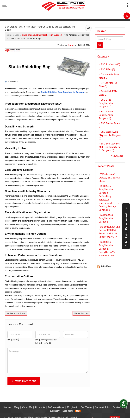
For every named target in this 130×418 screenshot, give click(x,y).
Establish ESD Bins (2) (108, 93)
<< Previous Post (16, 313)
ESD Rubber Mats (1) (109, 125)
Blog (17, 35)
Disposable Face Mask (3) (109, 76)
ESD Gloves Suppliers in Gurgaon (106, 218)
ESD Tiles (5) (107, 69)
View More (117, 155)
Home (9, 35)
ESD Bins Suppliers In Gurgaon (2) (106, 103)
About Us (27, 399)
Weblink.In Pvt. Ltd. (44, 413)
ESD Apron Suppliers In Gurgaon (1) (106, 115)
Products (40, 399)
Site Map (67, 403)
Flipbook (72, 399)
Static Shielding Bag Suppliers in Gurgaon (42, 35)
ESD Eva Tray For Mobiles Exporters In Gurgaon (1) (109, 147)
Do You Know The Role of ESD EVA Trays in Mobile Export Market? (109, 231)
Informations (56, 399)
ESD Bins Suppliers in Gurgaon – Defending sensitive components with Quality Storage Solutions (109, 197)
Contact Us (119, 399)
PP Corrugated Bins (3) (108, 84)
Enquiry (54, 403)
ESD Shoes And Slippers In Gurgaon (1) (110, 135)
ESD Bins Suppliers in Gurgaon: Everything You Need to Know (107, 248)
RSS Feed (106, 266)
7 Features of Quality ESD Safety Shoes (109, 178)
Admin (71, 45)
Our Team (86, 399)
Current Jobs (102, 399)
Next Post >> (81, 313)
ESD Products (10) (109, 64)
